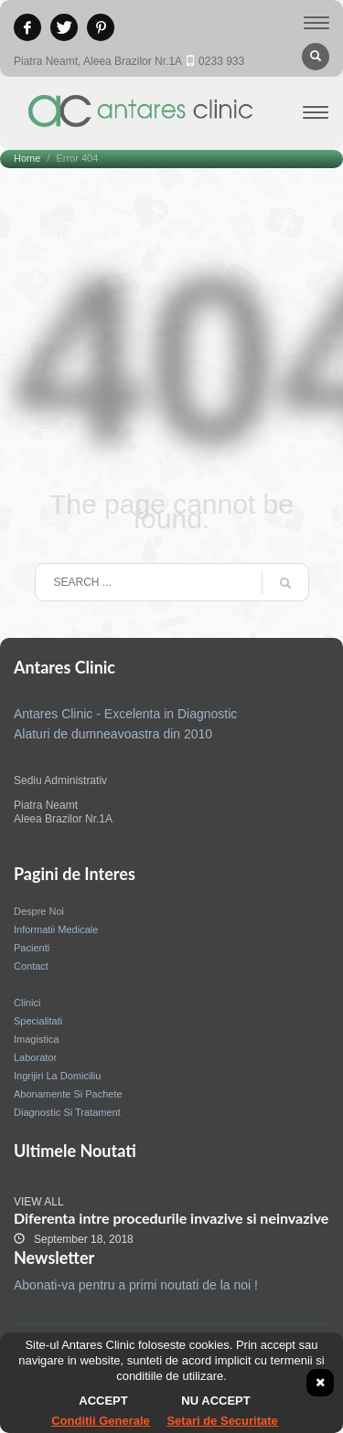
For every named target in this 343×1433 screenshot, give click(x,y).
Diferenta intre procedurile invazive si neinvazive (171, 1217)
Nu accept (215, 1400)
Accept (103, 1400)
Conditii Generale (100, 1421)
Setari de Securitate (221, 1421)
